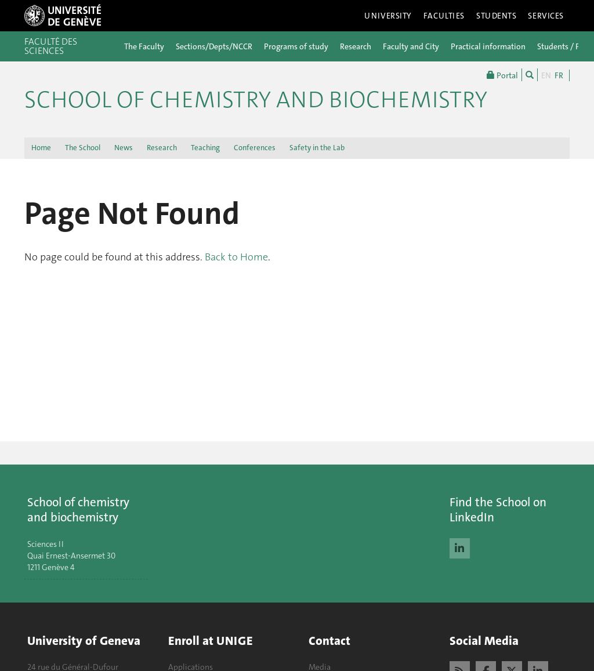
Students (496, 15)
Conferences (255, 148)
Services (546, 15)
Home (41, 148)
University (388, 15)
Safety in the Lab (317, 148)
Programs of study (296, 46)
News (123, 148)
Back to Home (236, 257)
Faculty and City (411, 46)
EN (546, 75)
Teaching (205, 148)
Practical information (488, 46)
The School (82, 148)
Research (355, 46)
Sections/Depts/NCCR (214, 46)
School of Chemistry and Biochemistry (255, 99)
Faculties (444, 15)
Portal (502, 75)
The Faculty (144, 46)
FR (559, 75)
